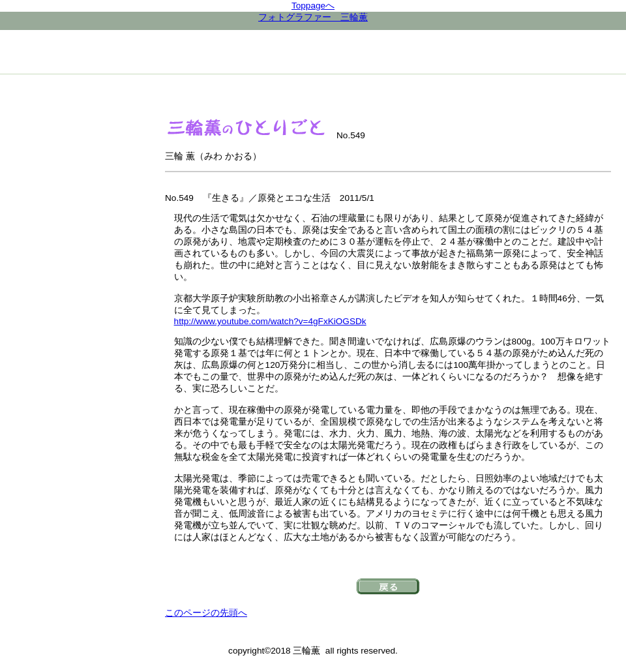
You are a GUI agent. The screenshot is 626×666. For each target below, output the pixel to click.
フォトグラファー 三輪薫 (313, 17)
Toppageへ (313, 5)
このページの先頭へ (206, 613)
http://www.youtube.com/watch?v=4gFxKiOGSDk (270, 321)
